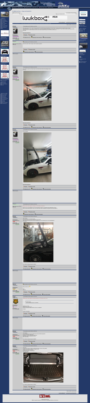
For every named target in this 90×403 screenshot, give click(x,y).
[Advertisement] (4, 89)
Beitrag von (14, 41)
